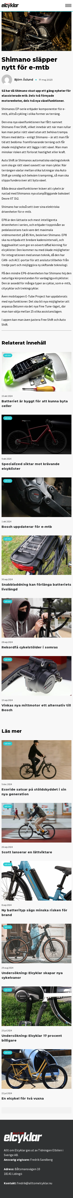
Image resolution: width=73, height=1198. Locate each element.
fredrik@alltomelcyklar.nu (34, 1183)
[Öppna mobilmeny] (68, 5)
